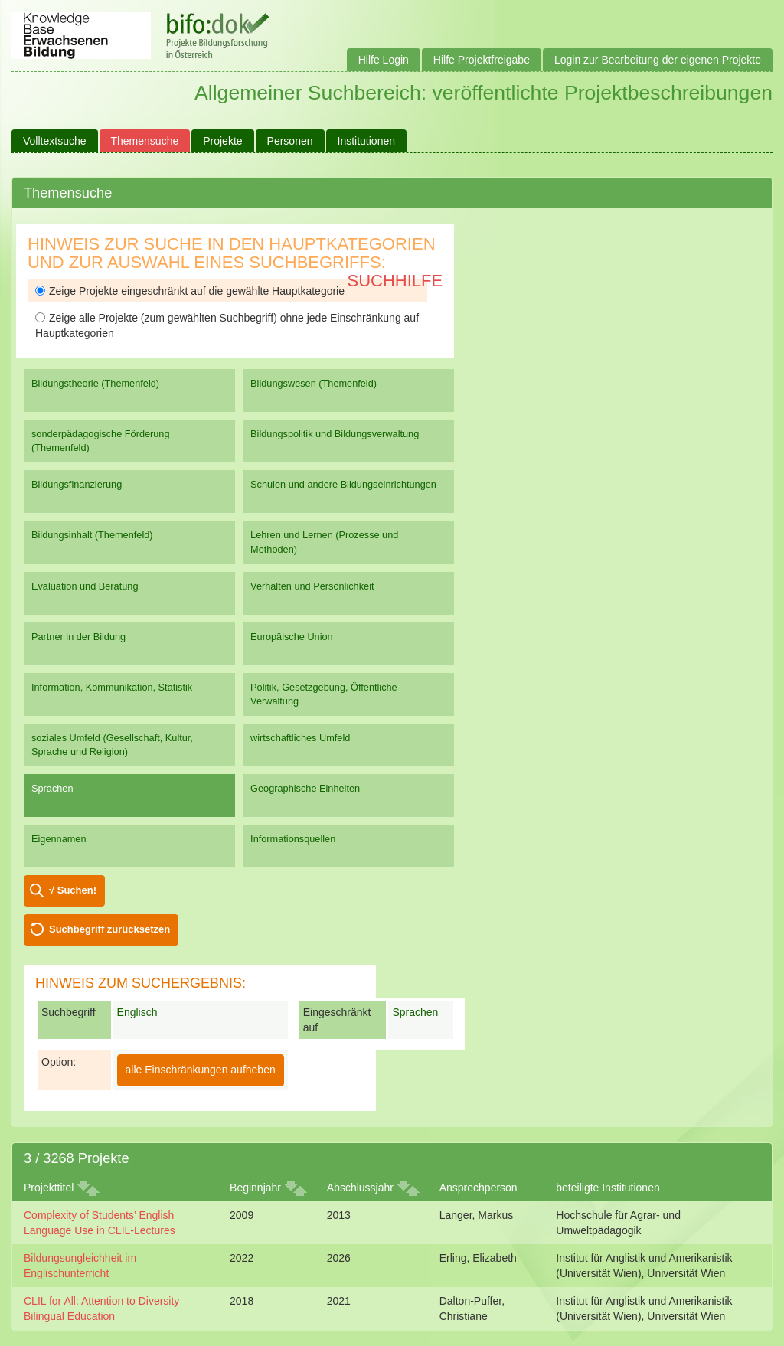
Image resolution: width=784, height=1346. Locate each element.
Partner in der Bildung (78, 636)
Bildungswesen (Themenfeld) (313, 383)
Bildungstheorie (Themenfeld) (95, 383)
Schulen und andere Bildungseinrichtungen (343, 484)
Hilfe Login (383, 60)
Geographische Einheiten (305, 788)
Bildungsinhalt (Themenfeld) (92, 535)
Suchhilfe (395, 280)
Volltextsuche (55, 141)
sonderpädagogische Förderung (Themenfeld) (100, 440)
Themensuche (145, 141)
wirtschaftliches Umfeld (300, 737)
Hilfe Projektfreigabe (481, 60)
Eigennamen (59, 839)
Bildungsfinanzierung (76, 484)
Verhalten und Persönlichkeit (312, 586)
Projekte (222, 141)
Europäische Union (291, 636)
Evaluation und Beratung (84, 586)
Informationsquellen (292, 839)
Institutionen (367, 141)
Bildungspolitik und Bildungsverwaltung (334, 433)
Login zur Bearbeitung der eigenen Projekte (657, 60)
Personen (290, 141)
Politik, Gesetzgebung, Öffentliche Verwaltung (323, 694)
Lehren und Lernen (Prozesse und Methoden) (324, 541)
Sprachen (52, 788)
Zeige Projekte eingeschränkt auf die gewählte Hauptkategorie (190, 291)
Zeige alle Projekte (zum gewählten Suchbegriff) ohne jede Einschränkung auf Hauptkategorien (227, 325)
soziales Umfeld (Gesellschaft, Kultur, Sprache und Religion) (112, 744)
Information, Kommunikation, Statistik (111, 687)
